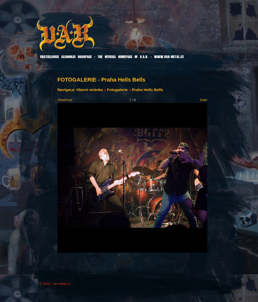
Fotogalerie (117, 90)
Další (203, 100)
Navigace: (67, 90)
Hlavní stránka (89, 90)
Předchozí (65, 100)
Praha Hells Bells (147, 90)
